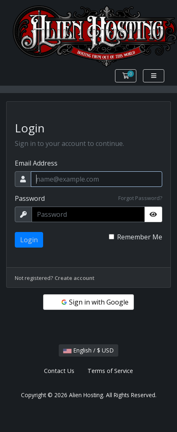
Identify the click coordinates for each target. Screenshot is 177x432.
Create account (74, 278)
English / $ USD (88, 350)
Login (29, 239)
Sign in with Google (94, 302)
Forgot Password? (140, 198)
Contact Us (59, 371)
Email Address (36, 163)
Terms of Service (110, 371)
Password (30, 198)
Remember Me (139, 236)
